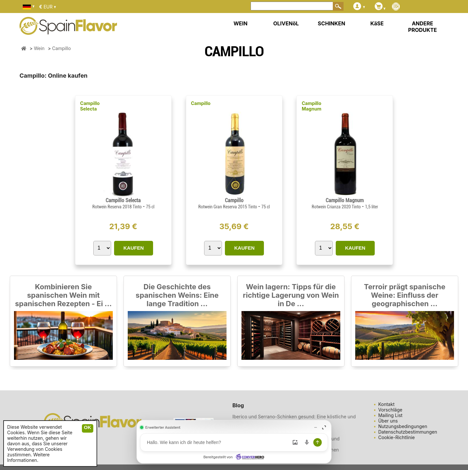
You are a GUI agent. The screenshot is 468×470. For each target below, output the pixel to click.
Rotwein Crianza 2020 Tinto (337, 206)
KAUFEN (134, 248)
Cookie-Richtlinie (396, 437)
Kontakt (386, 404)
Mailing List (390, 415)
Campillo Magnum (311, 105)
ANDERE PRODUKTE (422, 26)
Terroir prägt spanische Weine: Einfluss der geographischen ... (405, 295)
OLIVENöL (286, 23)
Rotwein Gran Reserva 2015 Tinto (228, 206)
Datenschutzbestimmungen (407, 432)
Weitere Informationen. (28, 457)
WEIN (240, 23)
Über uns (388, 421)
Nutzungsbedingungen (402, 426)
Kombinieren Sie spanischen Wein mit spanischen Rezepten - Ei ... (63, 295)
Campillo (201, 103)
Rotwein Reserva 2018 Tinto (117, 206)
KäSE (377, 23)
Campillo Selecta (90, 105)
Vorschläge (390, 409)
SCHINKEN (331, 23)
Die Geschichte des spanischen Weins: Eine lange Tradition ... (177, 295)
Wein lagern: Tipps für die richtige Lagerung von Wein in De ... (291, 295)
